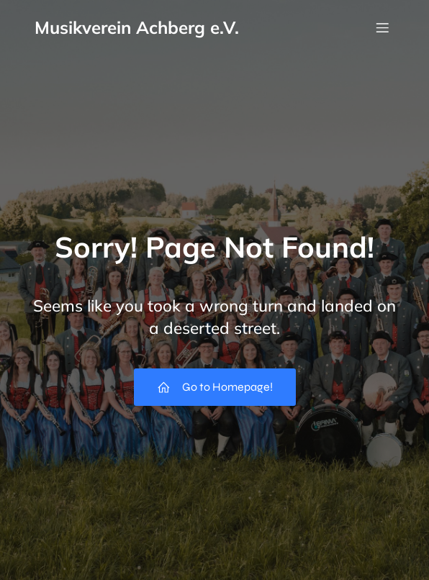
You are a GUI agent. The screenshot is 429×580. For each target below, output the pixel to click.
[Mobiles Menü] (382, 27)
